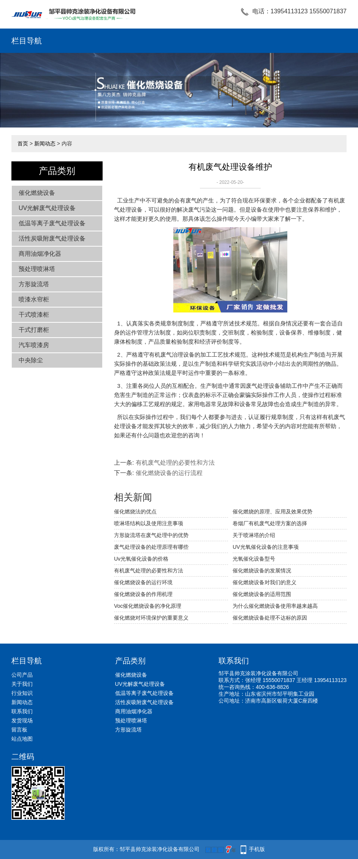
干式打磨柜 (34, 330)
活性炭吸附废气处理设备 (52, 238)
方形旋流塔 (34, 284)
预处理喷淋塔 (37, 269)
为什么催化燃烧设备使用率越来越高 (275, 606)
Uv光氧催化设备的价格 (141, 559)
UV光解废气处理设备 (47, 208)
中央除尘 (31, 360)
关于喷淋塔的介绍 (254, 535)
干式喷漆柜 (34, 314)
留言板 (19, 730)
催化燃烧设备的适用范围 (262, 594)
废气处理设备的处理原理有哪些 (151, 547)
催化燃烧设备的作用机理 (143, 594)
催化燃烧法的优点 (135, 511)
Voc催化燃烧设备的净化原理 (147, 606)
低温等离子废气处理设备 (52, 223)
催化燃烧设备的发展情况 (262, 570)
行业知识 (22, 693)
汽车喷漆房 (34, 345)
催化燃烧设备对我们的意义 (264, 582)
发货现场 (22, 720)
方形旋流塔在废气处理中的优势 (151, 535)
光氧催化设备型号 (254, 559)
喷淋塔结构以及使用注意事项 (148, 523)
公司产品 (22, 675)
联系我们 (22, 711)
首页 (22, 143)
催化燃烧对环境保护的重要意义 (151, 618)
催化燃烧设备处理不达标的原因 (270, 618)
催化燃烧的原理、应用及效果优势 (272, 511)
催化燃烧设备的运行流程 (169, 473)
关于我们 (22, 684)
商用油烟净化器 (40, 253)
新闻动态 (44, 143)
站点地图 (22, 739)
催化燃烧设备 (37, 193)
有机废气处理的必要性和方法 (175, 462)
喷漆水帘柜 (34, 299)
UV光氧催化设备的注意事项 (265, 547)
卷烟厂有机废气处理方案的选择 (270, 523)
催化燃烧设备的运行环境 (143, 582)
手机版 (257, 849)
